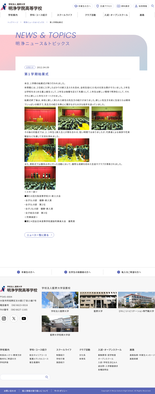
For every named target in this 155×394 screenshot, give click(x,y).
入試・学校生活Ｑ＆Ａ (107, 362)
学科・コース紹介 (38, 14)
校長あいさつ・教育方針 (11, 355)
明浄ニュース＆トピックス (34, 22)
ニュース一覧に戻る (38, 235)
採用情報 (141, 6)
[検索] (21, 377)
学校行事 (60, 358)
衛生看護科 (35, 362)
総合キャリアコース (38, 355)
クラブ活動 (90, 14)
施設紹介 (60, 362)
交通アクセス (104, 6)
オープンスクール (106, 358)
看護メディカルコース (39, 358)
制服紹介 (60, 355)
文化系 (82, 355)
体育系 (82, 358)
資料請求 (123, 6)
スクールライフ (64, 14)
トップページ (13, 22)
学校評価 (4, 362)
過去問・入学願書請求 (108, 366)
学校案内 (13, 14)
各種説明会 (103, 369)
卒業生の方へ (82, 6)
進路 (142, 14)
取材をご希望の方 (8, 358)
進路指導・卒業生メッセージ (142, 355)
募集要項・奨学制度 (107, 355)
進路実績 (134, 358)
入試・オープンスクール (116, 14)
